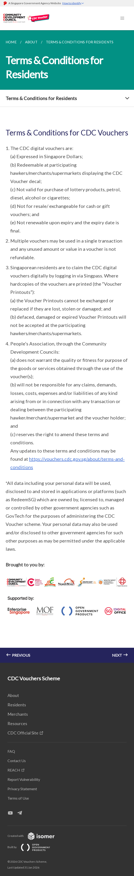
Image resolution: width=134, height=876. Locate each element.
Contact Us (16, 760)
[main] (67, 346)
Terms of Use (18, 798)
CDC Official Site (22, 732)
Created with (34, 836)
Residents (16, 704)
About (13, 695)
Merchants (17, 714)
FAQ (11, 751)
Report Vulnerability (23, 779)
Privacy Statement (22, 788)
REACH (13, 770)
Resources (17, 723)
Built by (32, 847)
